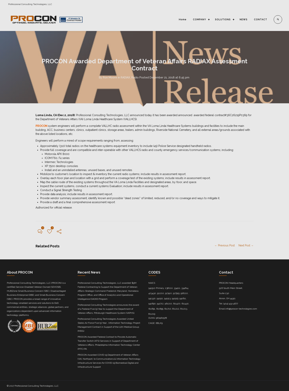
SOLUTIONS (223, 19)
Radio (135, 77)
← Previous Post (225, 245)
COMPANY (199, 19)
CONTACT (260, 19)
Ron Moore (110, 77)
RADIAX (125, 77)
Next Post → (246, 245)
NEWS (243, 19)
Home (182, 19)
